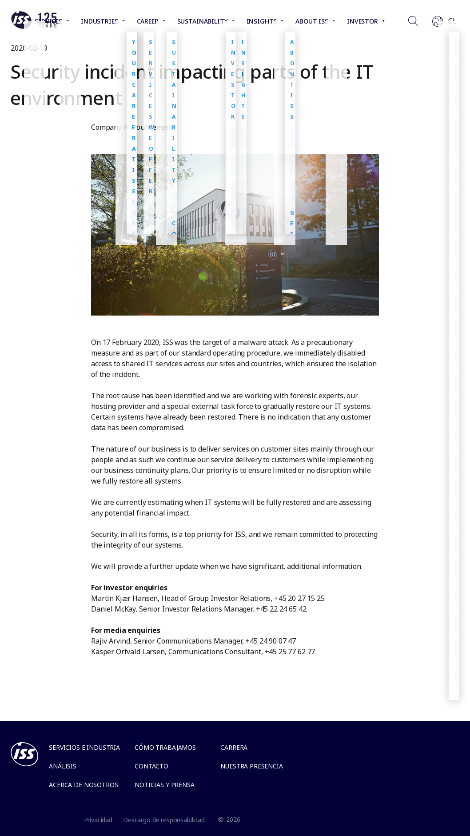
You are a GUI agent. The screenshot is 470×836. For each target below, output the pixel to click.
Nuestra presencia (251, 766)
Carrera (233, 747)
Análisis (62, 766)
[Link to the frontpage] (34, 27)
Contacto (151, 766)
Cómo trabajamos (165, 747)
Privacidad (98, 820)
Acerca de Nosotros (83, 784)
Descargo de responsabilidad (164, 820)
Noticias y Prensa (164, 784)
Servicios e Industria (84, 747)
